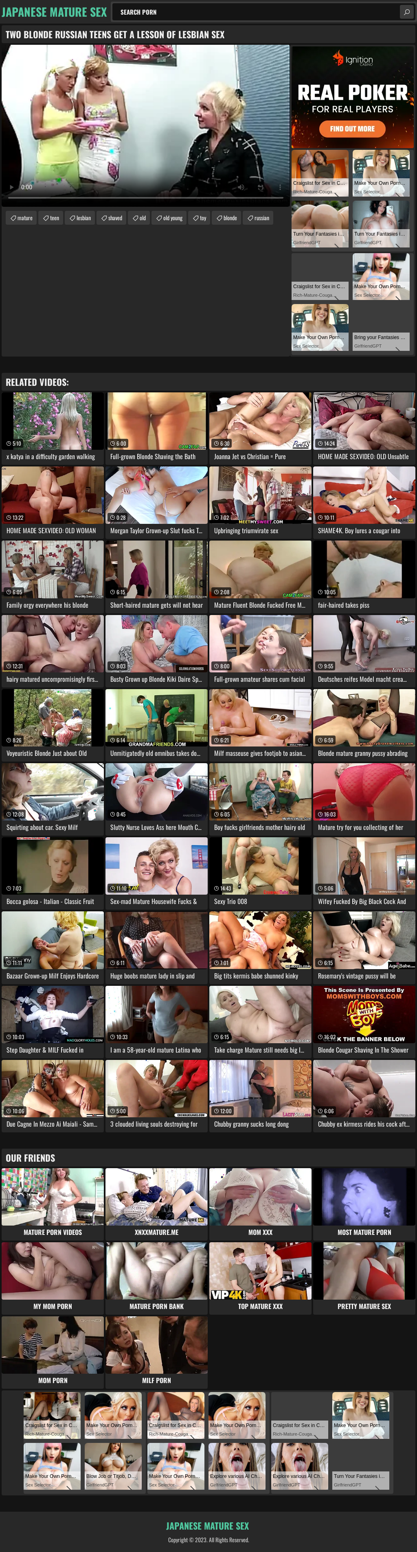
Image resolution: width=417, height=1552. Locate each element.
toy (203, 217)
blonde (230, 217)
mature (25, 217)
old (143, 217)
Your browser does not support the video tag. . (146, 126)
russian (262, 217)
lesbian (84, 217)
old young (172, 217)
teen (54, 217)
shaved (115, 217)
